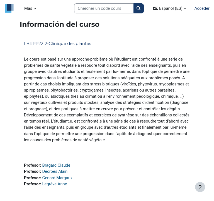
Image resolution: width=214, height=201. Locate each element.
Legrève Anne (54, 183)
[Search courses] (104, 8)
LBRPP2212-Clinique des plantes (57, 43)
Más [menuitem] (28, 8)
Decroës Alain (54, 171)
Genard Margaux (57, 177)
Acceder (202, 8)
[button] (169, 8)
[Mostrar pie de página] (200, 187)
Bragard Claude (56, 165)
